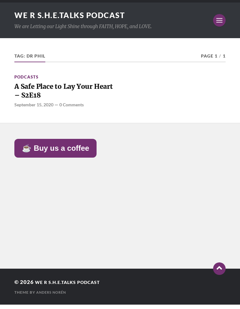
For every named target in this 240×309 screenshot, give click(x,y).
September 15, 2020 (35, 108)
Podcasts (26, 76)
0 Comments (76, 108)
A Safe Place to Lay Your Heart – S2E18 (61, 93)
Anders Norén (52, 296)
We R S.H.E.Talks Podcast (75, 15)
